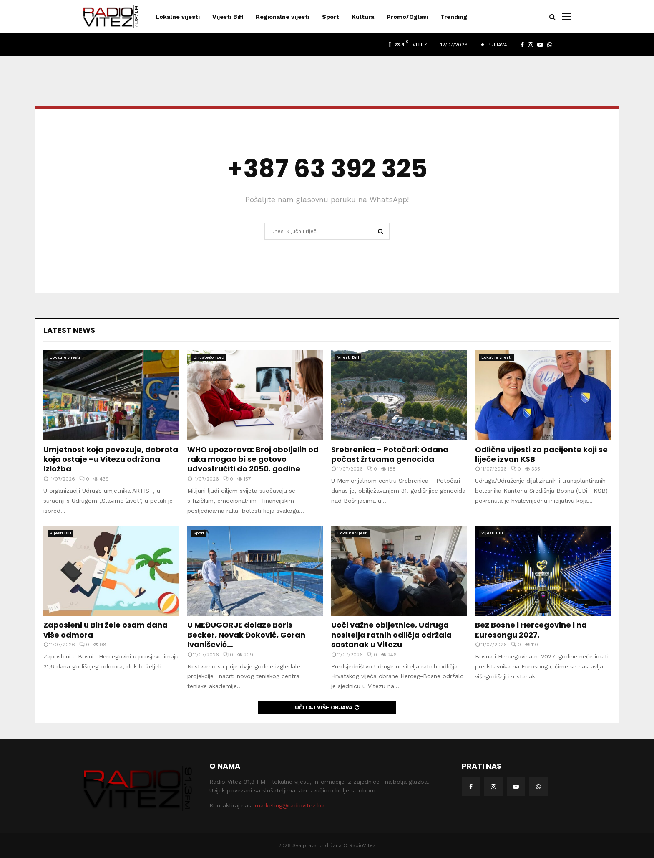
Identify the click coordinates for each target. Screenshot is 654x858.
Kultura (363, 16)
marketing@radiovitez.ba (289, 805)
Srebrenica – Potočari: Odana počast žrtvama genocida (389, 454)
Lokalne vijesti (178, 16)
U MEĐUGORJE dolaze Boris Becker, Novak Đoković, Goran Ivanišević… (246, 635)
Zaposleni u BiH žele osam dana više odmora (105, 630)
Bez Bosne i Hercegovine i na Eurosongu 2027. (531, 630)
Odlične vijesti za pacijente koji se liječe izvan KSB (541, 454)
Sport (330, 16)
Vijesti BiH (227, 16)
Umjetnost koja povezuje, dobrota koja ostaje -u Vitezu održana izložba (110, 459)
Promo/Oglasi (407, 16)
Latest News (69, 330)
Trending (453, 16)
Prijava (494, 45)
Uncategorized (209, 357)
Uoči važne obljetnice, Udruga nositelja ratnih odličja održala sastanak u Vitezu (391, 635)
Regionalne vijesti (282, 16)
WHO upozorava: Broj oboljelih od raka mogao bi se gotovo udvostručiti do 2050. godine (253, 459)
